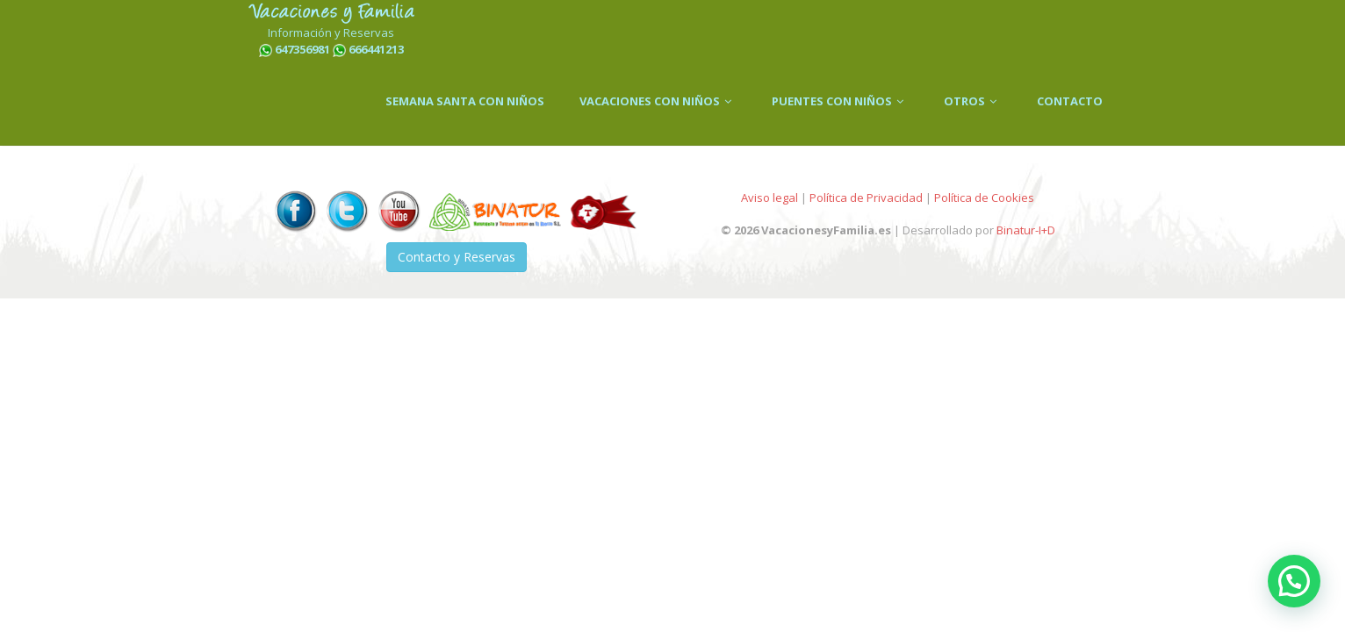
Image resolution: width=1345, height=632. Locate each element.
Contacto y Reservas (456, 256)
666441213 (376, 49)
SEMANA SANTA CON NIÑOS (464, 101)
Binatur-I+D (1025, 230)
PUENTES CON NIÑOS (840, 101)
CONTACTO (1070, 101)
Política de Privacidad (866, 197)
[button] (1294, 581)
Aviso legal (769, 197)
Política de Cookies (984, 197)
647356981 (302, 49)
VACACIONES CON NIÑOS (658, 101)
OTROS (973, 101)
